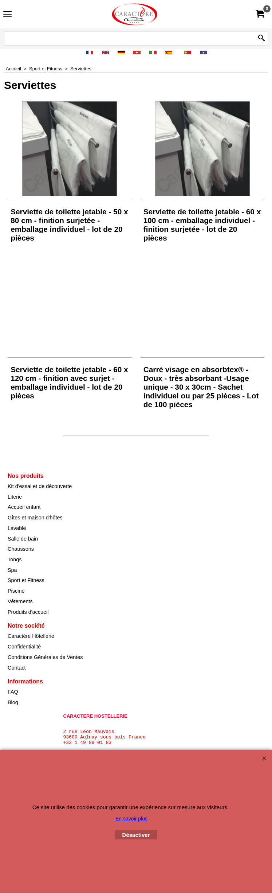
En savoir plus (131, 819)
